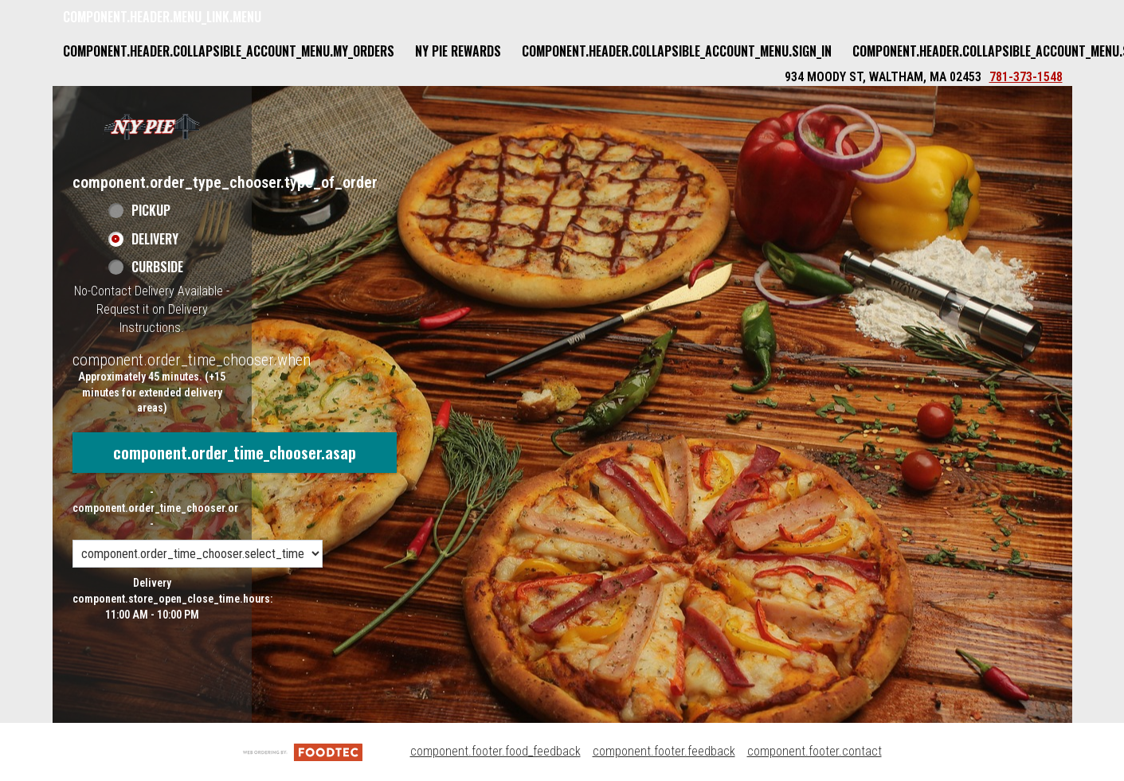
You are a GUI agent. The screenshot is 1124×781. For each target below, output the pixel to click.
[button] (152, 126)
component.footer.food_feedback (495, 751)
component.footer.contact (814, 751)
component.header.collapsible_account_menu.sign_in (677, 51)
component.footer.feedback (664, 751)
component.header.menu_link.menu (162, 16)
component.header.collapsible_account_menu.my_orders (228, 51)
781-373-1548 (1026, 76)
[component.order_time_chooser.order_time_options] (197, 554)
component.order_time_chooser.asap (234, 452)
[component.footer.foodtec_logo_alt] (302, 751)
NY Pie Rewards (458, 51)
